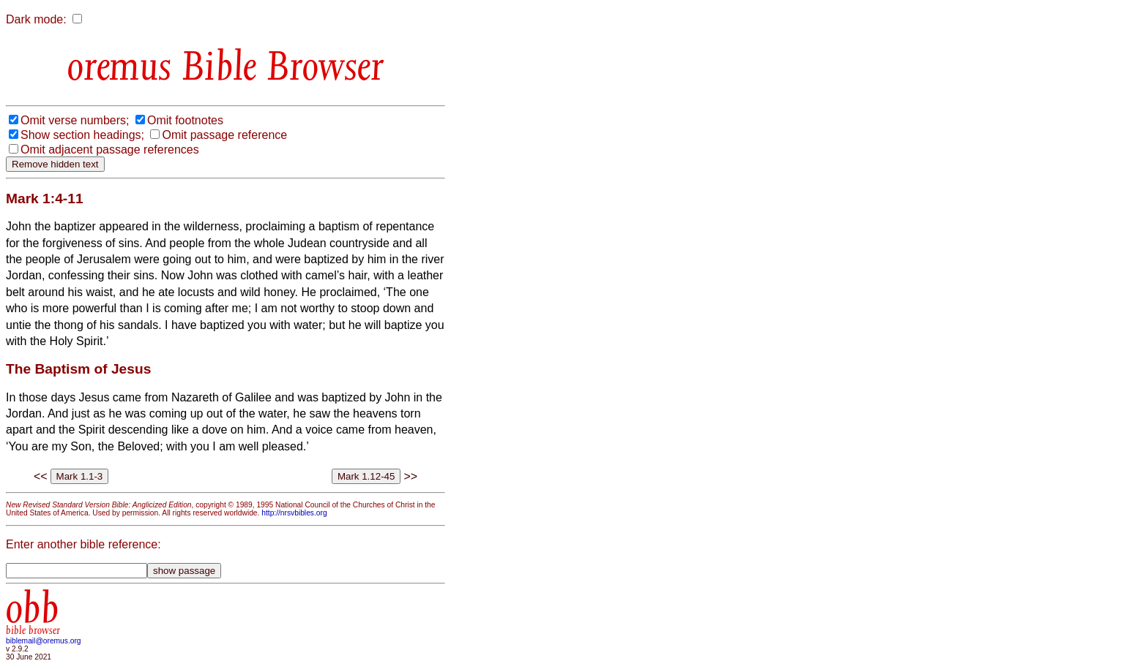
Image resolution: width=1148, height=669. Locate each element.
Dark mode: (36, 19)
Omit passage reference (224, 135)
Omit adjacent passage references (109, 149)
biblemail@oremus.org (43, 641)
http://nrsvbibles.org (294, 513)
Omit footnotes (185, 120)
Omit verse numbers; (74, 120)
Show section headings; (82, 135)
